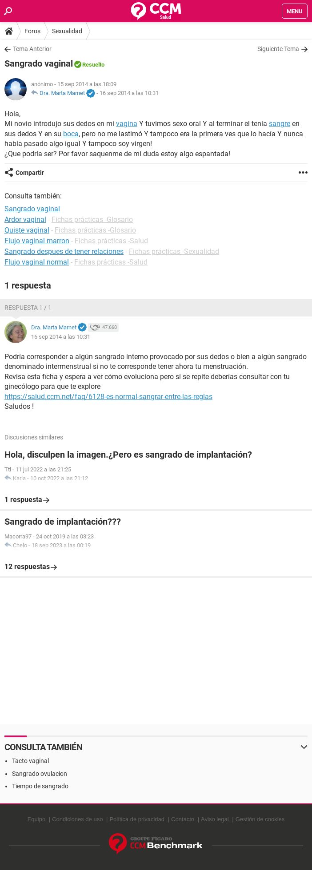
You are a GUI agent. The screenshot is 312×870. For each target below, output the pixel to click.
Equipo (36, 819)
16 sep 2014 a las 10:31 (129, 93)
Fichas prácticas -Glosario (92, 219)
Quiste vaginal (26, 230)
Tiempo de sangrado (40, 786)
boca (71, 134)
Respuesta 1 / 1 (28, 307)
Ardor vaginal (25, 219)
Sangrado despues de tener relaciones (64, 251)
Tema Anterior (32, 48)
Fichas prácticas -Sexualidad (174, 251)
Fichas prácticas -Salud (111, 241)
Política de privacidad (136, 819)
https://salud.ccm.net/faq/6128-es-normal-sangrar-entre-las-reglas (108, 396)
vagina (126, 123)
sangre (279, 123)
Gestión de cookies (260, 819)
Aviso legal (215, 819)
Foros (32, 31)
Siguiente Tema (278, 48)
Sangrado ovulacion (39, 773)
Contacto (182, 819)
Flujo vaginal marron (36, 241)
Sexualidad (67, 31)
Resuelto (93, 64)
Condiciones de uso (77, 819)
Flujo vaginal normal (36, 262)
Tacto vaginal (30, 760)
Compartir (30, 172)
